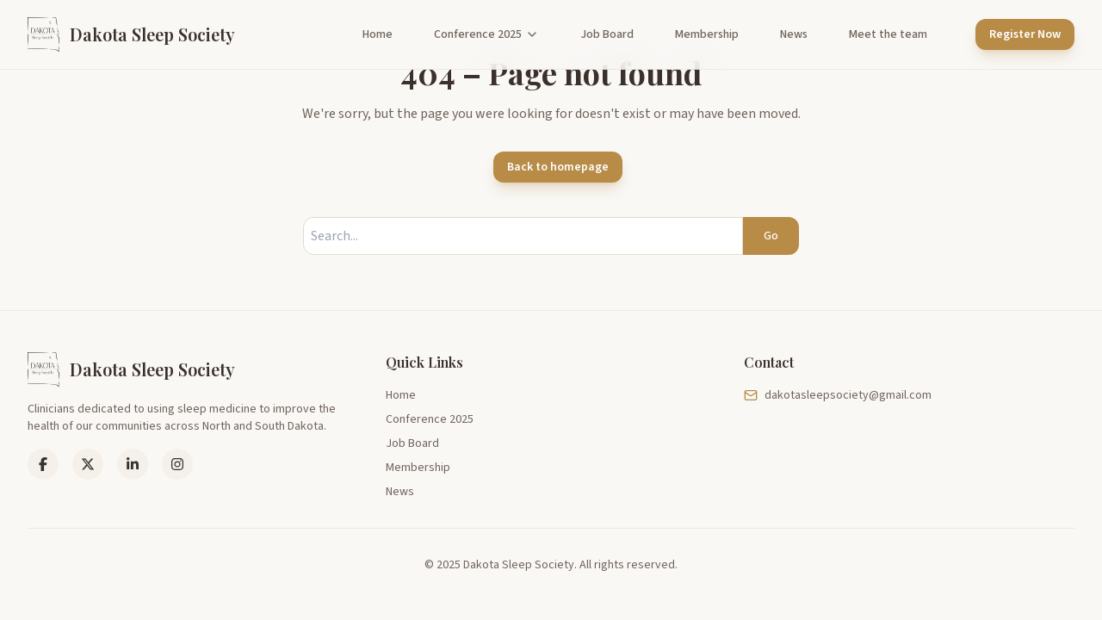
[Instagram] (177, 464)
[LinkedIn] (87, 464)
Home (377, 34)
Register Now (1025, 34)
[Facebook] (43, 464)
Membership (707, 34)
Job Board (607, 34)
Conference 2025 (486, 34)
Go (771, 236)
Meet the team (888, 34)
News (794, 34)
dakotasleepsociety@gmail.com (838, 395)
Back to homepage (558, 167)
